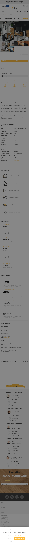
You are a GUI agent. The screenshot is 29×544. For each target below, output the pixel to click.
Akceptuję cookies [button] (19, 538)
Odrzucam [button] (8, 538)
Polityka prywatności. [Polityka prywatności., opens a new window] (16, 535)
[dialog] (14, 272)
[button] (14, 542)
